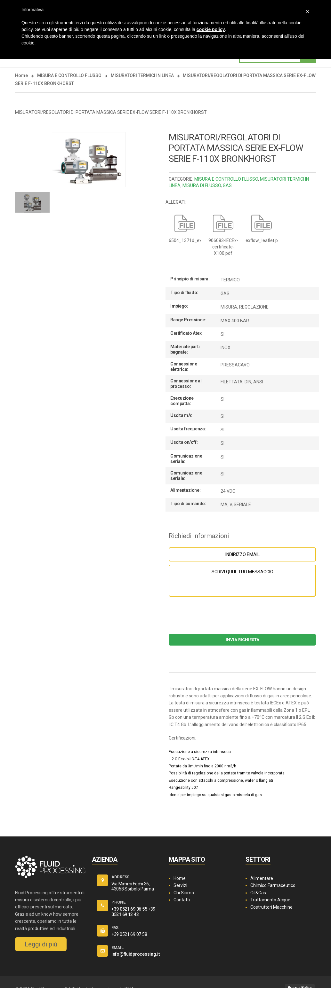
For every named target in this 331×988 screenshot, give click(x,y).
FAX (114, 927)
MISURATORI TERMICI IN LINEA (142, 75)
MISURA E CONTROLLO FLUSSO (69, 75)
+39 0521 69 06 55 (129, 909)
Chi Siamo (184, 892)
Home (21, 75)
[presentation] (242, 618)
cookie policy (211, 29)
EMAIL (117, 947)
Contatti (182, 899)
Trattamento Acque (270, 899)
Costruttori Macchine (271, 907)
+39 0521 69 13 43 (133, 911)
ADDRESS (120, 876)
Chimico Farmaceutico (272, 885)
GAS (227, 185)
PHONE (118, 902)
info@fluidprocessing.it (135, 954)
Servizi (180, 885)
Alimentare (261, 878)
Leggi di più (41, 944)
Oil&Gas (258, 892)
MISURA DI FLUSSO (201, 185)
